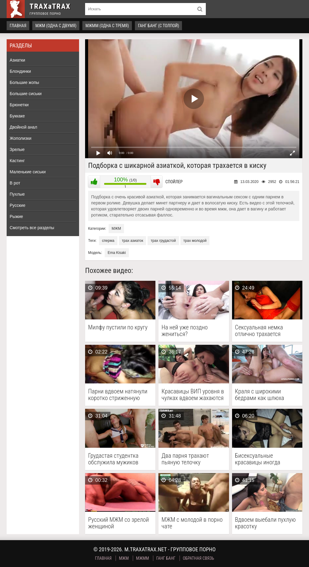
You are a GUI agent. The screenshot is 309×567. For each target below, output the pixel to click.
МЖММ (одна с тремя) (107, 25)
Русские (17, 205)
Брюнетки (19, 104)
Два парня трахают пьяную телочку (185, 459)
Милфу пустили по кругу (118, 327)
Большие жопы (24, 82)
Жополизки (20, 138)
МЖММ (142, 558)
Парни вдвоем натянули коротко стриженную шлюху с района (117, 394)
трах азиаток (132, 241)
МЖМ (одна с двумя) (55, 25)
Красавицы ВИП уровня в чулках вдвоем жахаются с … (192, 394)
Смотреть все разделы (32, 227)
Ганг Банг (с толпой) (158, 25)
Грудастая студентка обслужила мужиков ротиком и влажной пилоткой (113, 459)
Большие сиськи (26, 93)
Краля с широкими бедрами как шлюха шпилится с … (259, 394)
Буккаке (17, 116)
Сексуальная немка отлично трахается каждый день (259, 330)
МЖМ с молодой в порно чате (191, 523)
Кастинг (17, 160)
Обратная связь (198, 558)
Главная (18, 25)
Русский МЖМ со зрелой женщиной (118, 523)
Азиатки (17, 60)
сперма (108, 241)
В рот (15, 183)
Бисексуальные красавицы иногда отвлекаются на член (261, 459)
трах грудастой (163, 241)
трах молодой (195, 241)
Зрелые (17, 149)
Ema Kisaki (117, 253)
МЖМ (116, 228)
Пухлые (17, 194)
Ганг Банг (166, 558)
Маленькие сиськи (28, 171)
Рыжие (16, 216)
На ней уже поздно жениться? (184, 330)
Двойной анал (23, 127)
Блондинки (20, 71)
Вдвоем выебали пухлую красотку (265, 523)
